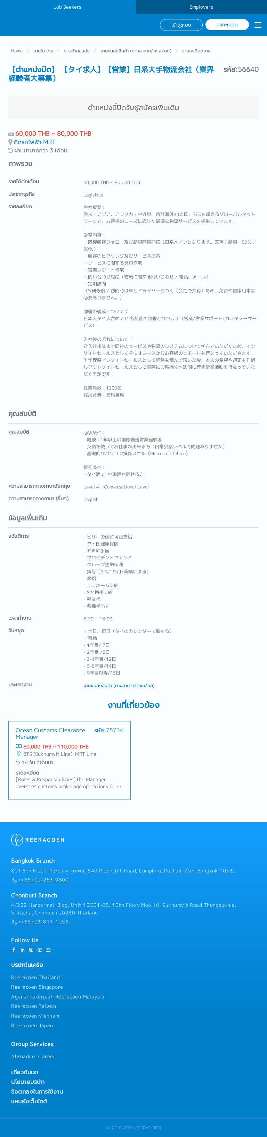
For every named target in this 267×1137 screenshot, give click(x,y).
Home (17, 51)
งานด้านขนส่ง (77, 51)
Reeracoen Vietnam (35, 1015)
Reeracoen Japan (32, 1025)
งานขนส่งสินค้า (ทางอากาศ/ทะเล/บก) (135, 51)
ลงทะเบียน (227, 24)
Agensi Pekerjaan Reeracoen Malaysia (58, 996)
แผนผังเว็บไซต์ (29, 1101)
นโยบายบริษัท (27, 1081)
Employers (201, 6)
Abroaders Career (33, 1056)
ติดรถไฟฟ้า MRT (35, 142)
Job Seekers (67, 6)
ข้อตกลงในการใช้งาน (37, 1091)
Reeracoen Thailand (35, 977)
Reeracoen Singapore (37, 987)
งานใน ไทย (43, 51)
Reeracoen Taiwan (33, 1006)
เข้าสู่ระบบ (181, 25)
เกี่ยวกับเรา (25, 1072)
